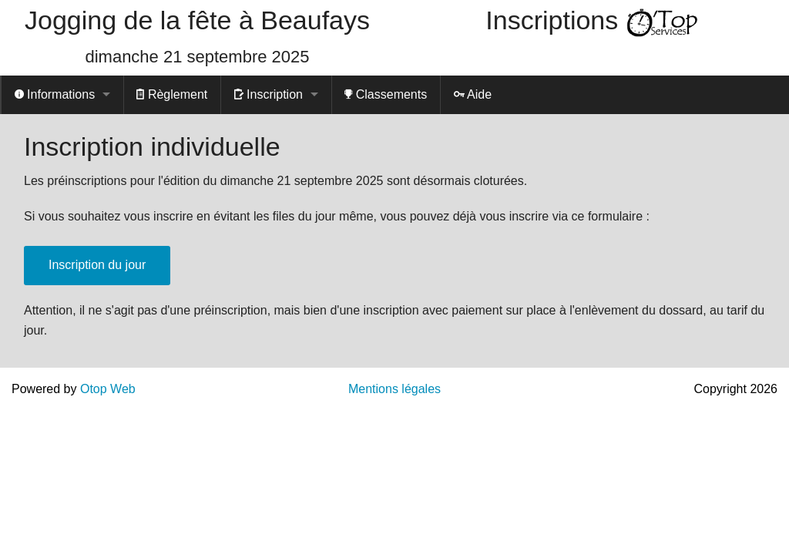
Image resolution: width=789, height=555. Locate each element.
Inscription (268, 94)
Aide (473, 94)
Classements (385, 94)
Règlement (171, 94)
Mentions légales (394, 388)
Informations (55, 94)
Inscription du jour (97, 264)
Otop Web (108, 388)
